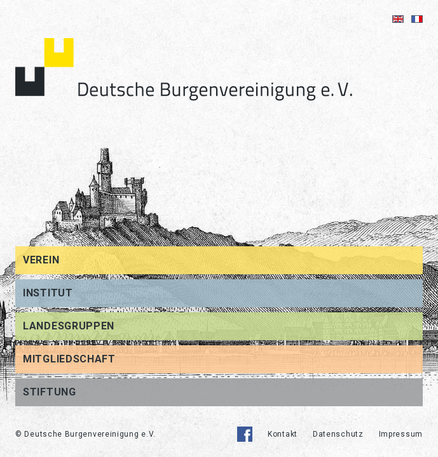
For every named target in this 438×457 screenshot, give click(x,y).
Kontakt (283, 434)
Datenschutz (338, 434)
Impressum (401, 434)
